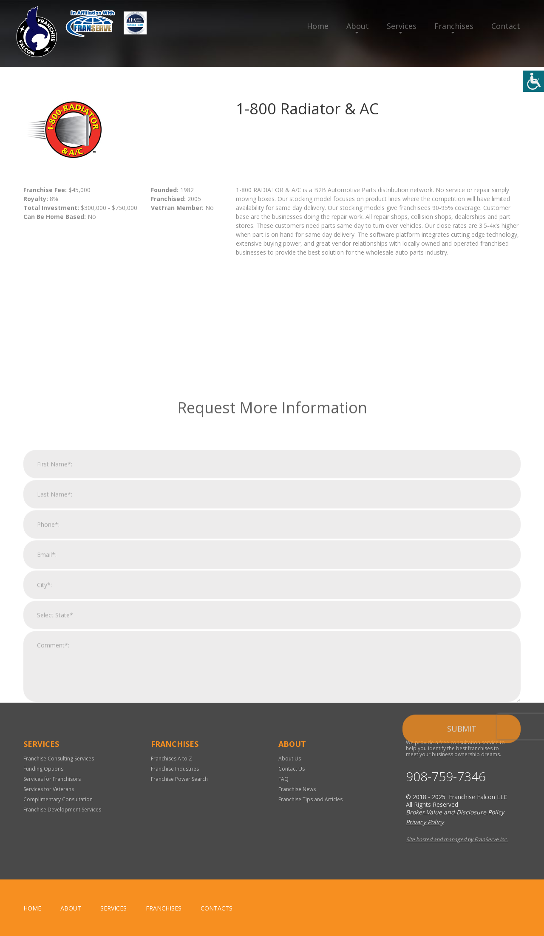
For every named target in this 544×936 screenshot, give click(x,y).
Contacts (216, 908)
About (357, 26)
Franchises (453, 26)
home (32, 908)
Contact (505, 26)
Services (401, 26)
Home (318, 26)
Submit (461, 823)
